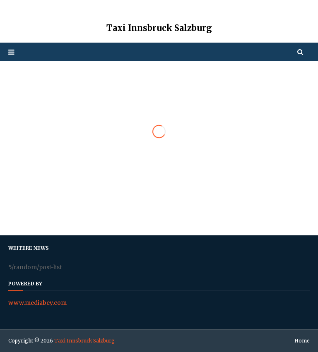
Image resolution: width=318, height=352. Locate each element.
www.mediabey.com (37, 303)
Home (302, 341)
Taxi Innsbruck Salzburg (84, 341)
